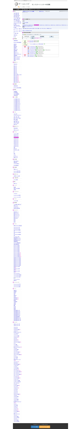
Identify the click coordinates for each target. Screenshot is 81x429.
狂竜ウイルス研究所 (17, 188)
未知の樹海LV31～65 (17, 312)
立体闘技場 (15, 301)
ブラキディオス (16, 400)
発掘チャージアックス (17, 56)
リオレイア (15, 415)
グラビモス (15, 348)
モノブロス (15, 410)
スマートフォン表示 (44, 426)
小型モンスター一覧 (17, 325)
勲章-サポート (16, 218)
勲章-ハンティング (16, 215)
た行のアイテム (16, 138)
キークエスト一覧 (16, 236)
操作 (18, 13)
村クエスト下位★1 (17, 245)
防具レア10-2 (16, 82)
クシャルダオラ (16, 345)
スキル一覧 (15, 113)
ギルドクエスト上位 (17, 228)
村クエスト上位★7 (17, 252)
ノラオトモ (15, 193)
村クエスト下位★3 (17, 247)
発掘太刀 (15, 45)
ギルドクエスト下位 (17, 227)
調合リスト (15, 183)
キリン (15, 343)
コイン (41, 28)
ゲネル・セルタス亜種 (17, 354)
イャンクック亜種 (16, 335)
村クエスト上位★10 (17, 256)
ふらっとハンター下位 (17, 284)
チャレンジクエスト (17, 279)
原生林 (15, 292)
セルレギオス (32, 40)
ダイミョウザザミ (16, 370)
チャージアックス (16, 26)
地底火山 (15, 295)
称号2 (14, 220)
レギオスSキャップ (32, 56)
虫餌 (23, 28)
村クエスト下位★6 (17, 251)
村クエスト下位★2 (17, 246)
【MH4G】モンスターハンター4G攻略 (28, 11)
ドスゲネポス (16, 389)
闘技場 (15, 300)
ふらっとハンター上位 (17, 285)
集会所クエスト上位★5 (17, 262)
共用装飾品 (15, 91)
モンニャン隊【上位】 (17, 172)
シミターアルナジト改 (32, 48)
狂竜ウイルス (16, 205)
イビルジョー (16, 330)
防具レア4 (15, 69)
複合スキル (15, 124)
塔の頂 (15, 306)
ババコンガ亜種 (16, 399)
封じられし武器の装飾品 (17, 42)
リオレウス (15, 418)
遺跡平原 (15, 290)
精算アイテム (49, 28)
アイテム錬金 (16, 179)
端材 (38, 28)
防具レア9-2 (15, 79)
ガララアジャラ (16, 340)
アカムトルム (16, 327)
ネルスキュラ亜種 (16, 394)
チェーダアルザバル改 (32, 47)
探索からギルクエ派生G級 (18, 225)
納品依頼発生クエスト (17, 240)
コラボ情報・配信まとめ (17, 204)
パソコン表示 (35, 426)
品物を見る (15, 162)
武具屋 (15, 189)
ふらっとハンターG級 (17, 286)
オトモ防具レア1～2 (17, 105)
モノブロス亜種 (16, 411)
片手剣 (15, 15)
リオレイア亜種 (16, 416)
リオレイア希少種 (16, 417)
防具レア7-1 (15, 73)
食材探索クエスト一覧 (17, 239)
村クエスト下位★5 (17, 250)
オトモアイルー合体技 (17, 195)
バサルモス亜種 (16, 396)
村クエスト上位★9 (17, 255)
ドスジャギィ (16, 390)
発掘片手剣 (15, 46)
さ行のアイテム (41, 11)
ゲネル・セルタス (16, 353)
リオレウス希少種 (16, 421)
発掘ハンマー (16, 49)
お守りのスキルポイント (17, 115)
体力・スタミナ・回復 (17, 118)
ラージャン (15, 412)
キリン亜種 (15, 344)
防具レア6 (15, 72)
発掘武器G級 (16, 40)
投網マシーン (16, 169)
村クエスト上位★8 (17, 254)
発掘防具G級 (16, 85)
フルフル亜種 (16, 405)
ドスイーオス (16, 386)
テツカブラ (15, 384)
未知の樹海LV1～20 (17, 310)
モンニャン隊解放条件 (17, 242)
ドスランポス (16, 391)
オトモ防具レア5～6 (17, 107)
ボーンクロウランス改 (32, 51)
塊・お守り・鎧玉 (31, 28)
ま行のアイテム (16, 142)
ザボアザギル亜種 (16, 364)
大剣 (14, 13)
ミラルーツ (15, 408)
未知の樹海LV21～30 (17, 311)
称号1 (14, 219)
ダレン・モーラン (16, 375)
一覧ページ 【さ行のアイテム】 (27, 30)
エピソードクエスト (17, 273)
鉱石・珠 (26, 28)
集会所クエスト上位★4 (17, 261)
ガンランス (15, 21)
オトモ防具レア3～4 (17, 106)
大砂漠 (15, 302)
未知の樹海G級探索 (17, 316)
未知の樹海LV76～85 (17, 315)
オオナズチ (15, 339)
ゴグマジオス (16, 361)
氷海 (14, 294)
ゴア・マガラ (16, 358)
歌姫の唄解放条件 (16, 244)
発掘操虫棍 (15, 55)
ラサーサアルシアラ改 (32, 53)
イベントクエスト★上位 (17, 275)
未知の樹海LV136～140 (17, 320)
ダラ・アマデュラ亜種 (17, 374)
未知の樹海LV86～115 (17, 317)
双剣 (14, 16)
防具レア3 (15, 68)
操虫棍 (15, 25)
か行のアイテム (16, 136)
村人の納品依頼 (16, 165)
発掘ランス (15, 51)
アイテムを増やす (16, 163)
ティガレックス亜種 (17, 380)
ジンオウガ (15, 366)
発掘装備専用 (16, 95)
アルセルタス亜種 (16, 329)
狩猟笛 (15, 19)
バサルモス (15, 395)
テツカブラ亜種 (16, 385)
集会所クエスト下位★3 (17, 260)
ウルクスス (15, 338)
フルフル (15, 403)
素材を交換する (16, 161)
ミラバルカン (16, 407)
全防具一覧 (15, 64)
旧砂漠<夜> (15, 299)
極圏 (14, 305)
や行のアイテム (16, 143)
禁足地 (15, 307)
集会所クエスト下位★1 (17, 257)
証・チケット (44, 28)
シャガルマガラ (16, 365)
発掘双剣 (15, 47)
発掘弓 (15, 60)
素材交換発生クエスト (17, 237)
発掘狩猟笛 (15, 50)
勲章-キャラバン (16, 213)
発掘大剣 (15, 44)
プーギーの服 (16, 200)
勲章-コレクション (16, 214)
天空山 (15, 296)
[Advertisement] (45, 15)
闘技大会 (15, 280)
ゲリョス (15, 355)
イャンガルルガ (16, 333)
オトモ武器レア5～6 (17, 101)
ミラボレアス (16, 406)
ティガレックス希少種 (17, 381)
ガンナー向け (16, 120)
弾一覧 (15, 36)
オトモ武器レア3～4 (17, 100)
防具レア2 (15, 67)
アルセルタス (16, 328)
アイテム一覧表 (25, 22)
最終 (16, 13)
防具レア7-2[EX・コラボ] (17, 74)
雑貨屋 (15, 187)
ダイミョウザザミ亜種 (17, 371)
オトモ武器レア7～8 (17, 102)
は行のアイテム (16, 141)
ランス (15, 20)
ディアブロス (16, 376)
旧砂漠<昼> (15, 297)
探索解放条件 (16, 241)
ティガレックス (16, 379)
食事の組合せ (16, 128)
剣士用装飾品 (16, 92)
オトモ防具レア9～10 (17, 110)
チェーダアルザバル (32, 46)
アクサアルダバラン (32, 52)
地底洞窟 (15, 291)
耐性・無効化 (16, 119)
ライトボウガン (16, 28)
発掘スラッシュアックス (17, 54)
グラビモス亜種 (16, 349)
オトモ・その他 (16, 123)
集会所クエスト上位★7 (17, 265)
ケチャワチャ (16, 350)
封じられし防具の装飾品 (17, 87)
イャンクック (16, 334)
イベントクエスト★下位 (17, 274)
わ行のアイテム (16, 146)
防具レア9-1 (15, 78)
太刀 (14, 14)
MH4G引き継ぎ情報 (17, 208)
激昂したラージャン (17, 413)
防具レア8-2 (15, 77)
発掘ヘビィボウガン (17, 59)
